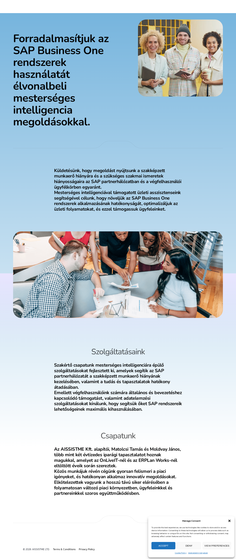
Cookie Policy (181, 552)
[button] (229, 520)
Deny (189, 545)
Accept (163, 545)
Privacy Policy (87, 549)
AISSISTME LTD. (41, 549)
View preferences (216, 545)
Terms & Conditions (64, 549)
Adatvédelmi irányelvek (198, 552)
